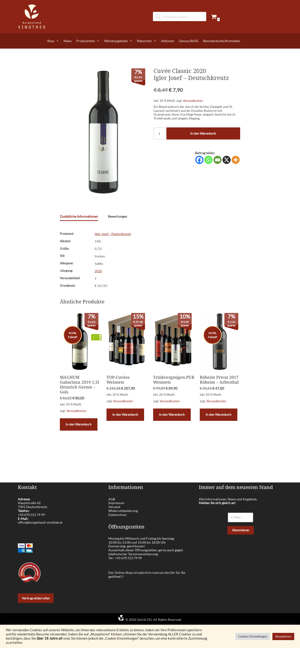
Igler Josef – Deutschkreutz (113, 234)
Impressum (116, 503)
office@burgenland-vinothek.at (40, 522)
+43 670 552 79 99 (31, 515)
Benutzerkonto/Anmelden (221, 41)
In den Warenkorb (203, 133)
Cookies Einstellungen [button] (252, 636)
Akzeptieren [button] (283, 636)
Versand (114, 507)
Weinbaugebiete (118, 41)
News (68, 41)
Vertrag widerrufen (36, 598)
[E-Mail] (240, 517)
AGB (111, 499)
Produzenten (88, 41)
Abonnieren (240, 530)
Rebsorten (146, 41)
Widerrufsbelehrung (123, 511)
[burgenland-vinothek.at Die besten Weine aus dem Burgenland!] (32, 16)
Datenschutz (117, 515)
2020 (98, 271)
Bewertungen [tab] (117, 216)
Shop (53, 41)
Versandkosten (193, 101)
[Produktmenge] (159, 133)
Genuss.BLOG (188, 41)
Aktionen (167, 41)
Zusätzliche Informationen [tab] (79, 216)
